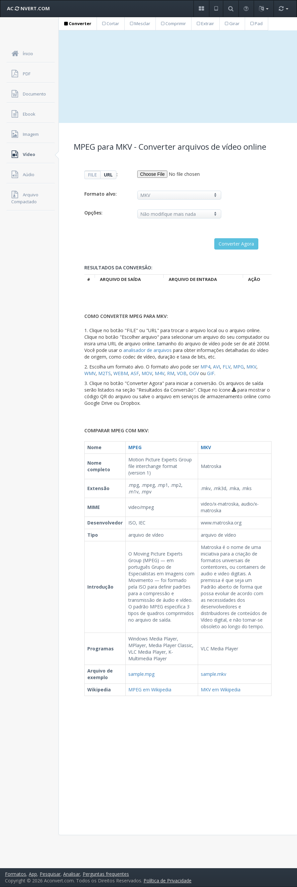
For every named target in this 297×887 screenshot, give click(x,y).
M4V (159, 373)
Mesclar (140, 23)
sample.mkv (213, 674)
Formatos (15, 874)
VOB (182, 373)
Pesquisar (50, 874)
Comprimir (173, 23)
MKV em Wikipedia (220, 689)
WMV (90, 373)
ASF (135, 373)
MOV (147, 373)
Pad (256, 23)
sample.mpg (141, 674)
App (33, 874)
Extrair (205, 23)
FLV (227, 367)
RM (170, 373)
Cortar (110, 23)
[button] (201, 9)
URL (108, 175)
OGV (194, 373)
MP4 (205, 367)
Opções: (93, 213)
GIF (210, 373)
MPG (238, 367)
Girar (232, 23)
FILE (92, 175)
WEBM (120, 373)
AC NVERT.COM (28, 8)
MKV (251, 367)
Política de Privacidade (167, 880)
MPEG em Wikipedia (149, 689)
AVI (216, 367)
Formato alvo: (100, 194)
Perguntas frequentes (106, 874)
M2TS (104, 373)
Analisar (71, 874)
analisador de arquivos (147, 350)
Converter (77, 23)
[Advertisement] (178, 76)
